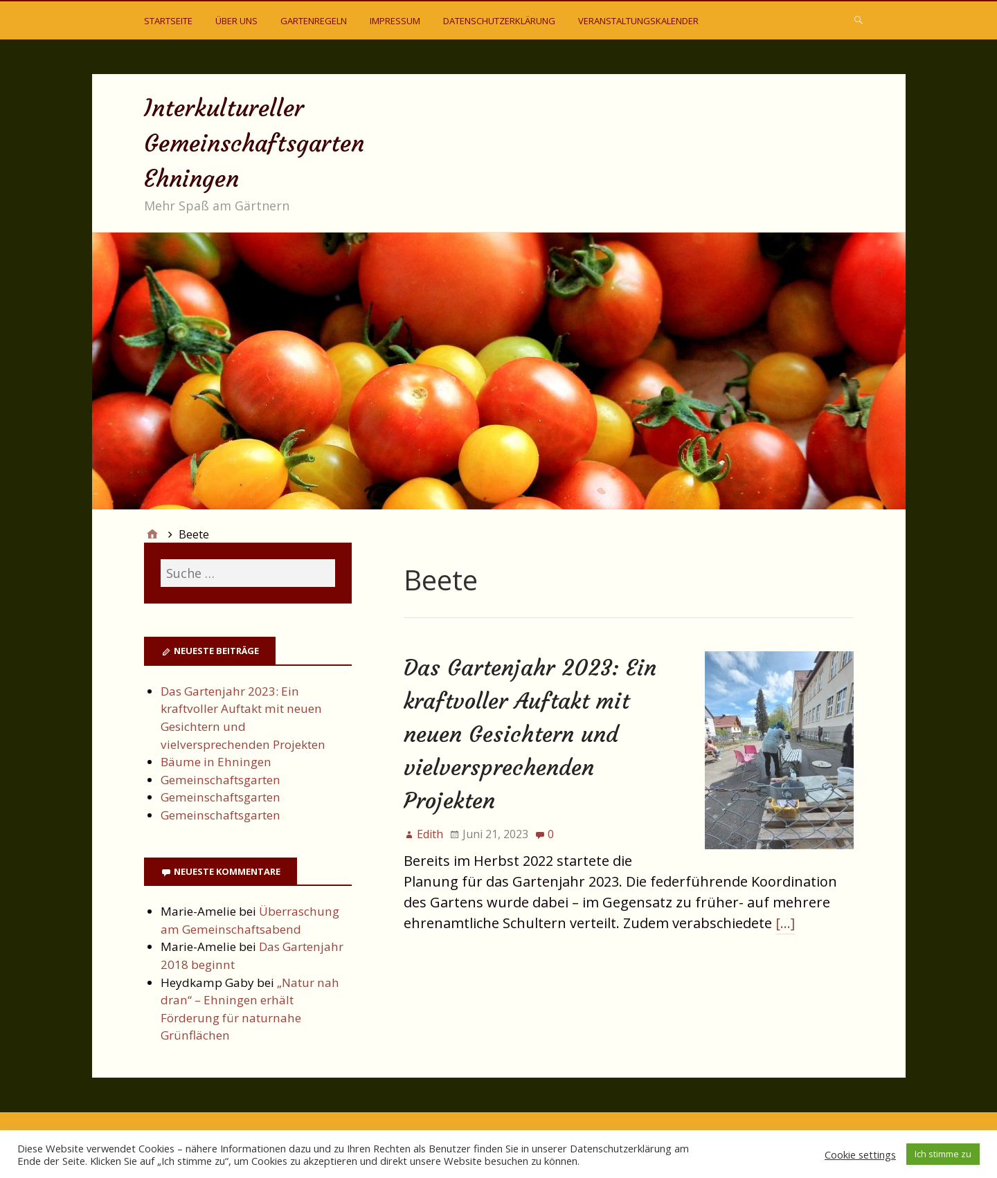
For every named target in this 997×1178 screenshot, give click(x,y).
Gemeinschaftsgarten (220, 780)
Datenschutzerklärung (499, 21)
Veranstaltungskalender (638, 21)
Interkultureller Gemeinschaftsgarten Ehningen (254, 143)
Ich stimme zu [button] (943, 1154)
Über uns (236, 21)
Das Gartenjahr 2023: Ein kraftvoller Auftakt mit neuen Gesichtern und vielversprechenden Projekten (530, 734)
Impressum (395, 21)
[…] (785, 923)
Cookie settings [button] (860, 1154)
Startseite (168, 21)
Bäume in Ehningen (216, 762)
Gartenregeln (313, 21)
